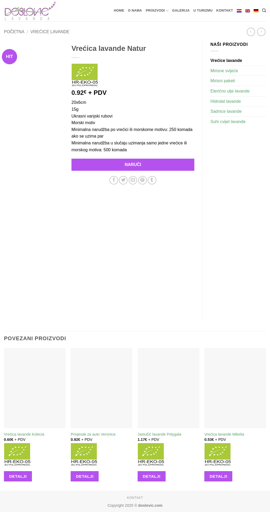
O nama (135, 10)
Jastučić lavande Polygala (159, 434)
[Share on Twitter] (123, 180)
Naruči (133, 164)
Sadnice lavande (226, 111)
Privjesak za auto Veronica (93, 434)
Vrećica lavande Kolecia (24, 434)
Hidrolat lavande (225, 101)
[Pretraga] (264, 11)
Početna (14, 32)
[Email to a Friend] (133, 180)
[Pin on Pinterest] (142, 180)
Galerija (181, 10)
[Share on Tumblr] (152, 180)
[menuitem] (239, 11)
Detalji (18, 476)
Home (119, 10)
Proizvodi (157, 10)
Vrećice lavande (49, 32)
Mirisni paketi (222, 81)
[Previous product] (261, 32)
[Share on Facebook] (113, 180)
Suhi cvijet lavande (227, 121)
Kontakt (224, 10)
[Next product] (251, 32)
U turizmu (203, 10)
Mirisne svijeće (224, 71)
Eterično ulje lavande (230, 91)
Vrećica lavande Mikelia (224, 434)
